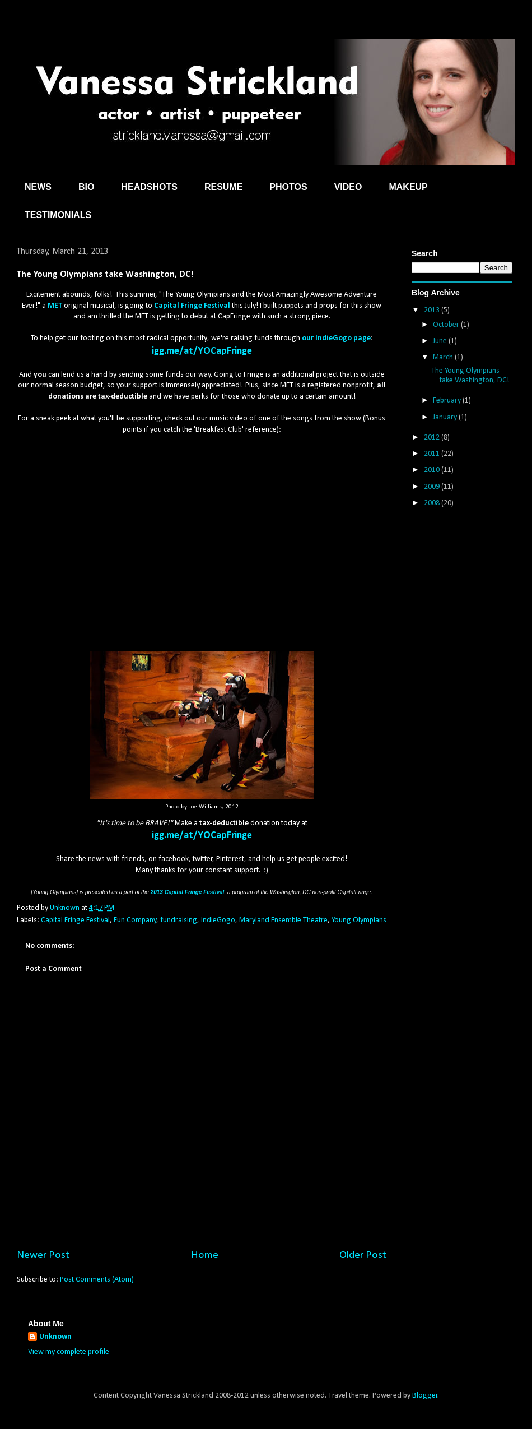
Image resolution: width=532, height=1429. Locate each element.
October (447, 325)
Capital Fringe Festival (75, 920)
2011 (432, 454)
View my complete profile (68, 1352)
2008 (432, 503)
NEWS (38, 187)
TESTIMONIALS (58, 215)
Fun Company (135, 920)
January (446, 417)
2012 (432, 437)
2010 (432, 470)
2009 (432, 487)
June (441, 341)
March (444, 357)
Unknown (55, 1337)
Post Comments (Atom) (97, 1279)
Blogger (425, 1395)
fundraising (178, 920)
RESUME (223, 187)
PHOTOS (288, 187)
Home (204, 1255)
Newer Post (43, 1255)
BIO (86, 187)
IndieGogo (218, 920)
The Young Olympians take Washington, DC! (470, 376)
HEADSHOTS (149, 187)
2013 (432, 310)
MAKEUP (408, 187)
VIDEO (348, 187)
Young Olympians (359, 920)
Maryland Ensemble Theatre (283, 920)
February (448, 400)
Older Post (362, 1255)
